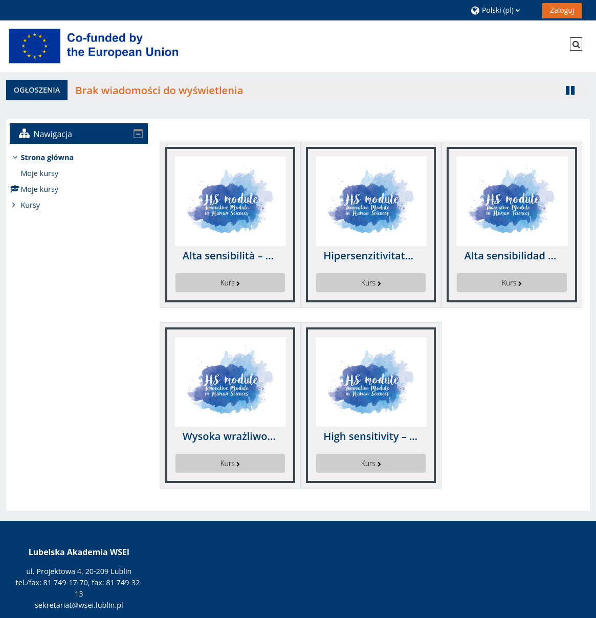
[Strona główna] (95, 46)
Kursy (38, 205)
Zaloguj (562, 10)
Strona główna (54, 157)
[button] (502, 10)
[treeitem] (79, 181)
